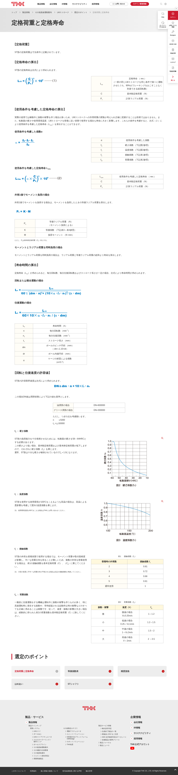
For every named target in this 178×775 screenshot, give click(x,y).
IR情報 (137, 728)
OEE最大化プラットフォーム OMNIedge (77, 738)
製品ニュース (104, 745)
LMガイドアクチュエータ (43, 737)
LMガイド (37, 731)
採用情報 (95, 4)
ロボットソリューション (75, 742)
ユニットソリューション (75, 734)
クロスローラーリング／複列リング (42, 741)
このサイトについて (18, 771)
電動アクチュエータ (74, 731)
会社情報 (138, 722)
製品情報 (26, 12)
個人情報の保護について (49, 771)
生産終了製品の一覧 (109, 731)
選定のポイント (80, 12)
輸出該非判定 (107, 728)
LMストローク (63, 12)
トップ (14, 12)
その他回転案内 (39, 753)
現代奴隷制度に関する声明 (72, 771)
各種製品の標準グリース (111, 740)
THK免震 (70, 744)
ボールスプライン (40, 744)
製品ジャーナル (105, 743)
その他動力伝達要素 (41, 750)
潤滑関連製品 (38, 759)
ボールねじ (38, 734)
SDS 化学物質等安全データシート (114, 737)
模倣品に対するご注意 (110, 734)
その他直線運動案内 (43, 12)
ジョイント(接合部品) (41, 756)
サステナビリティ (142, 733)
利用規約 (33, 771)
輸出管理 (89, 771)
